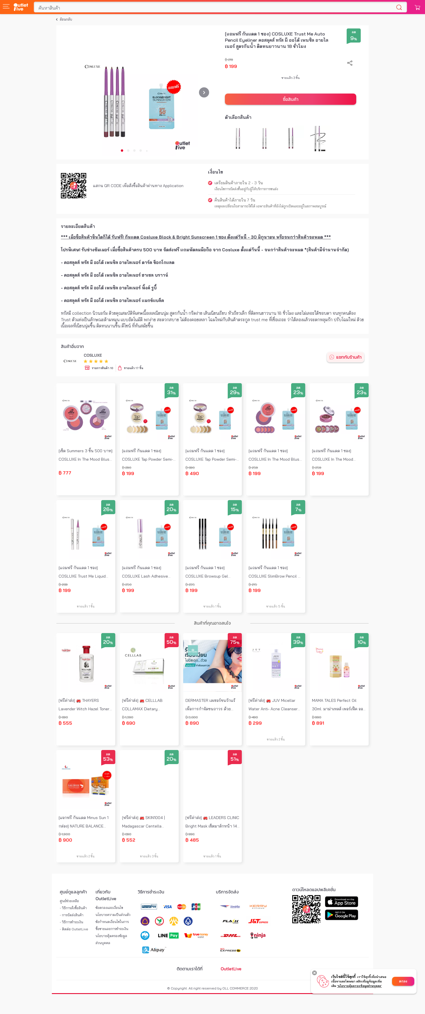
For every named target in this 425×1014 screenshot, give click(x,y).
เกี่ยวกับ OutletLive (106, 895)
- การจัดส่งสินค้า (71, 915)
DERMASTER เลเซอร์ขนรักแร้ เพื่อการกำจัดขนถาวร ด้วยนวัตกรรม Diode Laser (210, 705)
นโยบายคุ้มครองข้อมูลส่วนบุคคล (111, 939)
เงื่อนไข (215, 172)
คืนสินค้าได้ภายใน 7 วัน (234, 200)
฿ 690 (190, 467)
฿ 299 (255, 723)
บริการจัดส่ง (227, 891)
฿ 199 (231, 66)
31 (171, 393)
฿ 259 (253, 467)
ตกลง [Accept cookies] (403, 981)
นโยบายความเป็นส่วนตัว (113, 915)
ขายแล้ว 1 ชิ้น (86, 606)
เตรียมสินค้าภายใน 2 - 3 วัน (238, 182)
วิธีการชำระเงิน (151, 891)
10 (361, 642)
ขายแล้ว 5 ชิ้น (275, 606)
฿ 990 (316, 717)
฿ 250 (127, 584)
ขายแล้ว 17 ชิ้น (133, 368)
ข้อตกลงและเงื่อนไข (109, 908)
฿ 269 (63, 584)
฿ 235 (190, 584)
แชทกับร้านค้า (349, 357)
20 (171, 509)
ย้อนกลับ (66, 19)
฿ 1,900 (64, 834)
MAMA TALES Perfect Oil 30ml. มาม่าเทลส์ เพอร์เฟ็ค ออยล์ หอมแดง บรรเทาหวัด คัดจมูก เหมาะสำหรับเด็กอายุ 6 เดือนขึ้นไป (337, 705)
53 (108, 759)
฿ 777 (65, 473)
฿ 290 (126, 467)
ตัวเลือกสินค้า (238, 117)
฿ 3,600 (191, 717)
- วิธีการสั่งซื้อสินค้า (73, 908)
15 (235, 509)
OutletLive (231, 968)
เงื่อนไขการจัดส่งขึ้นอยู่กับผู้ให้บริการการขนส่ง (246, 189)
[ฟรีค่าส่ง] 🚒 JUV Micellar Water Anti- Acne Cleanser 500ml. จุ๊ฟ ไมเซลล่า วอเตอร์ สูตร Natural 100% (273, 705)
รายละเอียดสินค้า (78, 226)
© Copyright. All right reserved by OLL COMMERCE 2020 (212, 988)
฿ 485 (192, 840)
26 (108, 509)
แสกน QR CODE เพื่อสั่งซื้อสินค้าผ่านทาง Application (138, 185)
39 (298, 642)
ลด (354, 32)
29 (235, 393)
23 (298, 393)
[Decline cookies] (314, 972)
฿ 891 (318, 723)
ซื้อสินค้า (290, 99)
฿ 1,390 (127, 717)
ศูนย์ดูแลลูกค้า (73, 891)
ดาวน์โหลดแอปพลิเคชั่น (314, 889)
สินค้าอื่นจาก (72, 346)
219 (230, 59)
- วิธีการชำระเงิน (71, 922)
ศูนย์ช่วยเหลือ (69, 901)
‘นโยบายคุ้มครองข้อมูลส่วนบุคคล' (359, 986)
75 (235, 642)
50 (171, 642)
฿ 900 (65, 840)
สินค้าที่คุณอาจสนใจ (212, 623)
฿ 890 (192, 723)
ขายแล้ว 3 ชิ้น (291, 78)
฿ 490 (192, 473)
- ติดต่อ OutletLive (74, 929)
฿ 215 (253, 584)
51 (235, 759)
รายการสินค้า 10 (102, 368)
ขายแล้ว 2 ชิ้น (276, 739)
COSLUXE (93, 355)
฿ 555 (65, 723)
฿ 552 (128, 840)
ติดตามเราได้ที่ (190, 968)
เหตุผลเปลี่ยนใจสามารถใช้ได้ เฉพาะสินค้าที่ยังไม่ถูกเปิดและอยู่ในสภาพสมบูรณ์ (270, 206)
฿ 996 (189, 834)
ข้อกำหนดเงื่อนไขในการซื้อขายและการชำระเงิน (112, 925)
